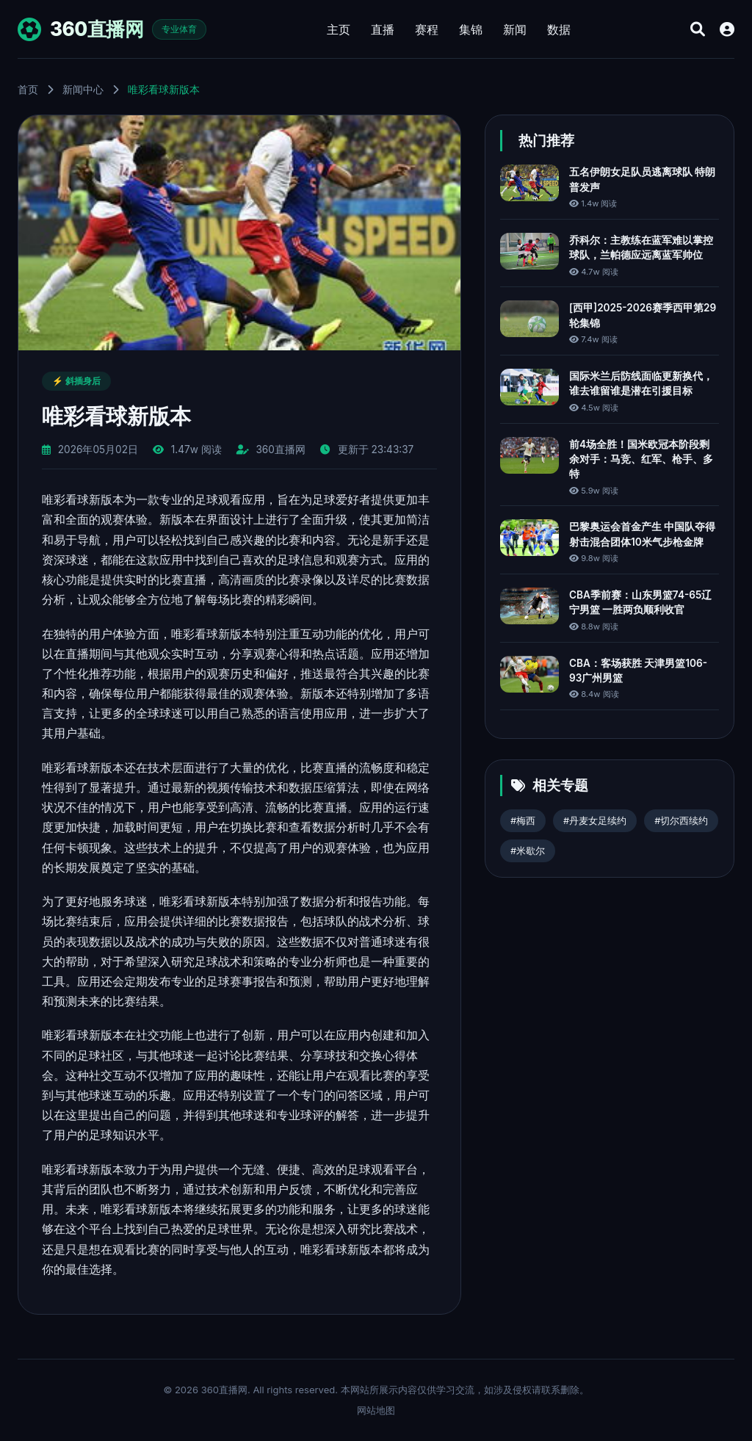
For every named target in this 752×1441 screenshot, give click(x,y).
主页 (338, 29)
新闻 (515, 29)
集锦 (470, 29)
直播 (382, 29)
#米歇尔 (527, 850)
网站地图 (376, 1410)
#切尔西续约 (681, 820)
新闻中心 (83, 89)
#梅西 (522, 820)
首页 (28, 89)
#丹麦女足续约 (594, 820)
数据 (559, 29)
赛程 (426, 29)
